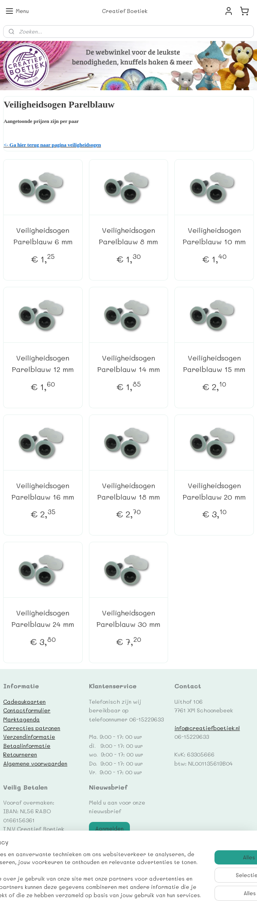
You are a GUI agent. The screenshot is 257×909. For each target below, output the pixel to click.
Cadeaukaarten (24, 701)
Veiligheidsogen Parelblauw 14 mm (128, 363)
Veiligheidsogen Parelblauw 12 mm (43, 363)
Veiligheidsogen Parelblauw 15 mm (214, 363)
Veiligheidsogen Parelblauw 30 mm (128, 618)
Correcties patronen (31, 727)
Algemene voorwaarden (35, 763)
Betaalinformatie (26, 745)
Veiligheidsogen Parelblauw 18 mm (128, 490)
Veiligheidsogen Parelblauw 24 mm (42, 618)
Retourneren (20, 754)
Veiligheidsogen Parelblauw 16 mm (42, 490)
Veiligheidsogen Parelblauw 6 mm (42, 235)
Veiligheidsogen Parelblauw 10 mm (214, 235)
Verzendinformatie (29, 736)
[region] (76, 859)
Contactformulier (26, 710)
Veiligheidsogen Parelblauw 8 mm (128, 235)
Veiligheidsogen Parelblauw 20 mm (214, 490)
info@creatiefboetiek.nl (207, 727)
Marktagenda (21, 719)
